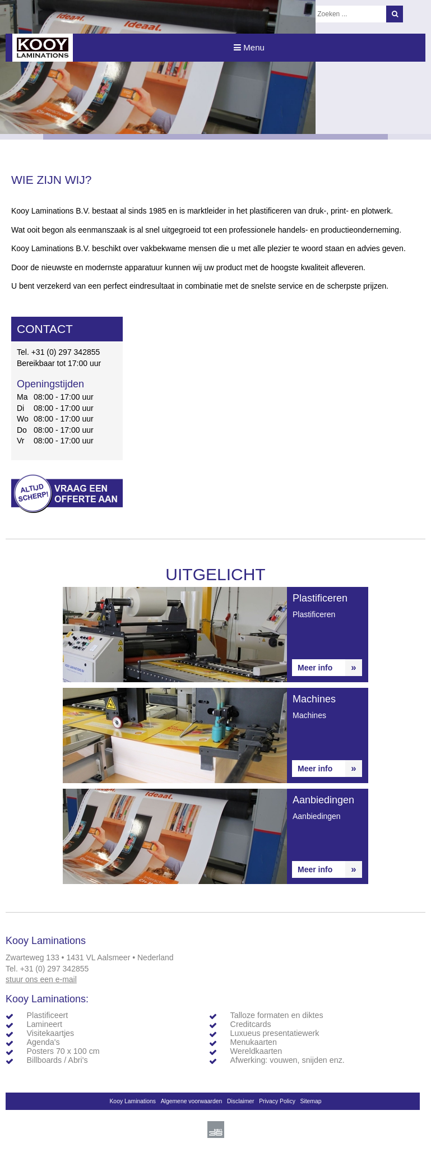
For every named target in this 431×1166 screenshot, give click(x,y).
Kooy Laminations (132, 1101)
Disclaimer (240, 1101)
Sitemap (310, 1101)
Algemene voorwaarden (192, 1101)
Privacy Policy (277, 1101)
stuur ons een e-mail (41, 979)
